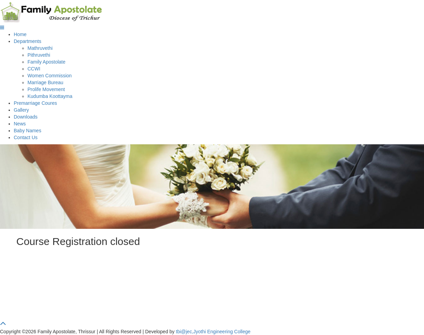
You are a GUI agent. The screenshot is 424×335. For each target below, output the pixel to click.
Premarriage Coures (35, 103)
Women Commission (49, 75)
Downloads (25, 117)
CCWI (33, 68)
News (20, 123)
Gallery (21, 110)
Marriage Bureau (45, 82)
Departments (27, 41)
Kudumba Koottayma (49, 96)
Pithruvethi (38, 55)
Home (20, 34)
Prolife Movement (46, 89)
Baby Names (27, 130)
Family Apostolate (46, 62)
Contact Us (25, 137)
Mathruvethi (40, 48)
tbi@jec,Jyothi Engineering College (213, 331)
